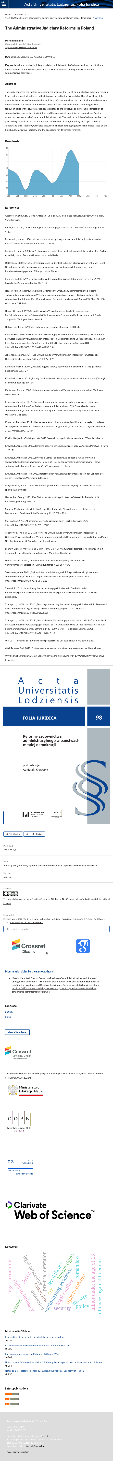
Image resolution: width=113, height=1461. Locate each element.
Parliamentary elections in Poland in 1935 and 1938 (32, 1353)
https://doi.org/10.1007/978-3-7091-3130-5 (28, 525)
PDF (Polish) (14, 834)
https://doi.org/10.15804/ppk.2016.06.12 (26, 612)
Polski (8, 1016)
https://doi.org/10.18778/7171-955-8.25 (26, 580)
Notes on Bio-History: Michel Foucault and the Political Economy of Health (44, 1370)
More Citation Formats (17, 929)
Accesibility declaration (18, 1452)
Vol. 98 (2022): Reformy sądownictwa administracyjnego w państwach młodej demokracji (48, 18)
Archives (19, 14)
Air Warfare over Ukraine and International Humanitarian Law (37, 1345)
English (9, 1011)
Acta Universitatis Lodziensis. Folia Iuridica (61, 4)
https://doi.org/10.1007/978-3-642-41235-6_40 (30, 633)
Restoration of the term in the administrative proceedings (35, 1337)
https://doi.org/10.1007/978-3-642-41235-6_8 (29, 347)
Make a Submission (17, 1032)
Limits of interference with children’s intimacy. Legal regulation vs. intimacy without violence (53, 1362)
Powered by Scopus (24, 1174)
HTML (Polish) (35, 834)
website (46, 1436)
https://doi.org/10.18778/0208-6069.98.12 (32, 56)
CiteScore (27, 1161)
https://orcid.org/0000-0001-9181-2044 (21, 48)
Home (8, 14)
